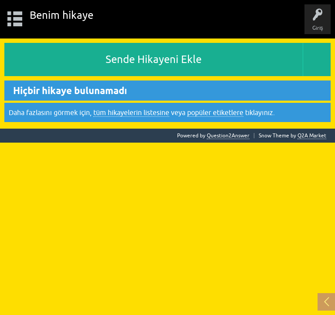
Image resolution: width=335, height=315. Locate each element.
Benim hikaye (61, 15)
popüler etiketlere (215, 112)
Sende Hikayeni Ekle (154, 59)
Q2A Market (311, 136)
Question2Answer (228, 136)
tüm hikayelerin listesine (131, 112)
